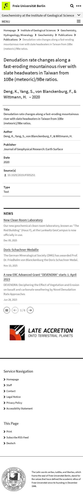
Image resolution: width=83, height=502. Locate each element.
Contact (10, 391)
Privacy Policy (14, 402)
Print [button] (9, 431)
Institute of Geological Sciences (38, 30)
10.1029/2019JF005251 (21, 175)
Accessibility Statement (19, 408)
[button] (7, 310)
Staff (9, 385)
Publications (65, 35)
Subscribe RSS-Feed (17, 437)
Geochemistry (45, 35)
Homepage (10, 30)
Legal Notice (13, 396)
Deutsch (10, 443)
